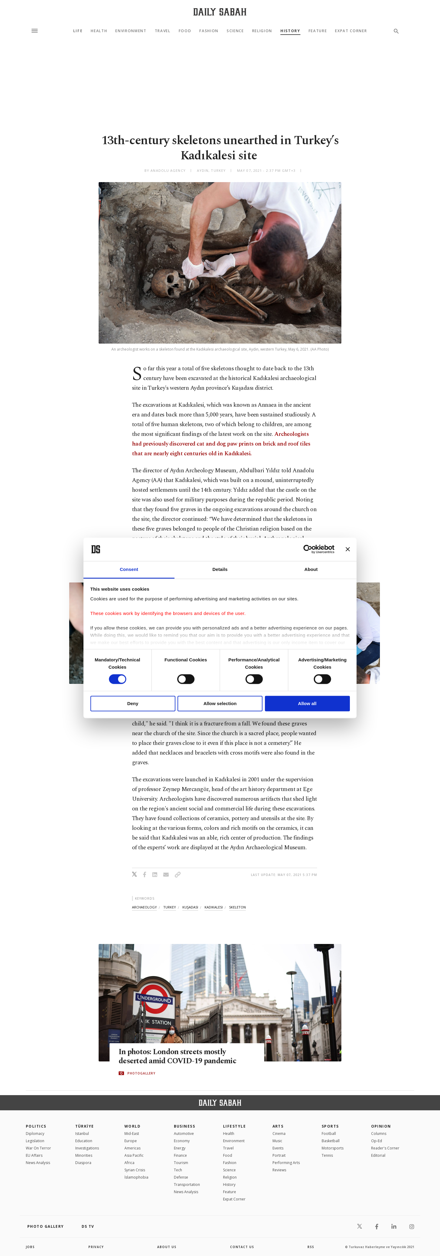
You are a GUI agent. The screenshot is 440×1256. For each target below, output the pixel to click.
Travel (163, 31)
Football (329, 1133)
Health (99, 31)
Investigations (87, 1148)
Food (185, 31)
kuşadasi (190, 907)
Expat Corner (351, 31)
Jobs (30, 1247)
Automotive (184, 1133)
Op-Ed (376, 1140)
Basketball (331, 1140)
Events (277, 1148)
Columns (378, 1133)
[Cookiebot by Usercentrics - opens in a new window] (307, 549)
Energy (179, 1148)
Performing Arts (286, 1162)
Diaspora (83, 1162)
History (290, 31)
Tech (178, 1170)
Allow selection (219, 703)
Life (78, 31)
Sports (330, 1126)
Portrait (279, 1155)
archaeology (144, 907)
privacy (96, 1247)
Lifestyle (234, 1126)
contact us (242, 1247)
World (132, 1126)
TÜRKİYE (84, 1126)
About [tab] (311, 569)
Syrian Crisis (134, 1170)
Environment (130, 31)
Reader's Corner (385, 1148)
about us (166, 1247)
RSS (310, 1247)
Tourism (181, 1162)
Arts (278, 1126)
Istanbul (82, 1133)
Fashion (208, 31)
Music (277, 1140)
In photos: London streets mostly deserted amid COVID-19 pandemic (177, 1056)
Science (235, 31)
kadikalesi (214, 907)
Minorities (83, 1155)
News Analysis (38, 1162)
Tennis (327, 1155)
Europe (130, 1140)
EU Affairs (34, 1155)
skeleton (237, 907)
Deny (132, 703)
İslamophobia (136, 1177)
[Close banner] (348, 549)
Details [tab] (220, 569)
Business (184, 1126)
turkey (169, 907)
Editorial (378, 1155)
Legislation (35, 1140)
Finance (180, 1155)
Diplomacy (35, 1133)
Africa (129, 1162)
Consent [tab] (129, 569)
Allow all (307, 703)
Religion (262, 31)
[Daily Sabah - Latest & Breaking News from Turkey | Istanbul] (219, 11)
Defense (181, 1177)
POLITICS (36, 1126)
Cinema (279, 1133)
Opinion (381, 1126)
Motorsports (333, 1148)
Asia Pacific (134, 1155)
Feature (318, 31)
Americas (132, 1148)
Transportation (187, 1184)
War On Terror (38, 1148)
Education (83, 1140)
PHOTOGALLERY (141, 1073)
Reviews (279, 1170)
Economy (182, 1140)
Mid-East (131, 1133)
